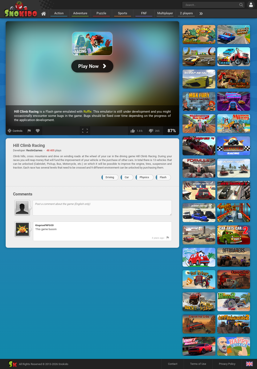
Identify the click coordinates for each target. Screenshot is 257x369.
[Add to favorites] (38, 130)
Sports (122, 13)
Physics (144, 177)
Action (59, 13)
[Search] (241, 5)
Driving (110, 177)
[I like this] (137, 130)
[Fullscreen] (85, 130)
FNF (144, 13)
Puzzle (101, 13)
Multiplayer (165, 13)
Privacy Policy (227, 363)
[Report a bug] (29, 130)
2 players (186, 13)
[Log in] (251, 5)
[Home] (43, 13)
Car (127, 177)
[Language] (249, 364)
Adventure (80, 13)
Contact (172, 363)
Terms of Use (198, 363)
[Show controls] (15, 130)
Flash (163, 177)
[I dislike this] (154, 130)
